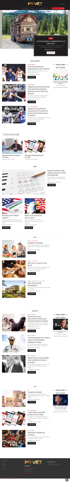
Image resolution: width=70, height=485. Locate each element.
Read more (51, 53)
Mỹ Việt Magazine (35, 4)
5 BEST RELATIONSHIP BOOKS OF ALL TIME (37, 420)
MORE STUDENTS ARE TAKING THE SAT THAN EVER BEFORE (57, 175)
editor (55, 50)
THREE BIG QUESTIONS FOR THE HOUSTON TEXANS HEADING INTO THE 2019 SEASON (38, 91)
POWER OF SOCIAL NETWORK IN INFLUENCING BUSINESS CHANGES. (60, 83)
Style (36, 9)
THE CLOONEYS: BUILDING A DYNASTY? (60, 334)
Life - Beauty (35, 243)
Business (42, 9)
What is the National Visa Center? (34, 219)
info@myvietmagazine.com (31, 474)
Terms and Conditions (6, 483)
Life (47, 9)
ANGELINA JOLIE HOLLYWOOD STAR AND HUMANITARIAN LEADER (38, 321)
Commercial (33, 416)
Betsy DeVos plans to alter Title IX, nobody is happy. (60, 414)
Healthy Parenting (36, 245)
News (32, 9)
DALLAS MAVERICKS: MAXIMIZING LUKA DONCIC (36, 69)
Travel (29, 284)
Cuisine (32, 437)
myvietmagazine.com (29, 479)
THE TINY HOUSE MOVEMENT (35, 287)
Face (29, 317)
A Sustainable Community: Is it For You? (51, 42)
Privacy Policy (14, 483)
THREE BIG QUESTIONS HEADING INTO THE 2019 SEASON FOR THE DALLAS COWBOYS (39, 114)
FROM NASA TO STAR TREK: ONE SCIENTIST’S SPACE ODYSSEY (39, 366)
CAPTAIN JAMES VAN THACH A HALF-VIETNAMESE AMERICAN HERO (38, 345)
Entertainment (25, 9)
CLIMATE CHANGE (35, 398)
